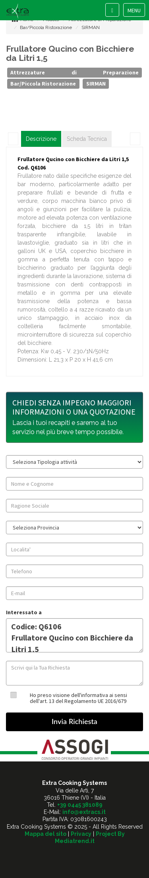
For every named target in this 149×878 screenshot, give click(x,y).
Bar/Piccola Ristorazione (46, 27)
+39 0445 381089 (80, 805)
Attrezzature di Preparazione (74, 72)
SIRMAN (90, 27)
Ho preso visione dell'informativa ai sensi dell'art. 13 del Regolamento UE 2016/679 (78, 698)
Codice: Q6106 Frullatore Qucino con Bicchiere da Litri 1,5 (74, 635)
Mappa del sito (45, 834)
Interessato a (24, 612)
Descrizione (41, 139)
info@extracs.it (84, 812)
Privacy (81, 834)
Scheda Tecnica (87, 139)
